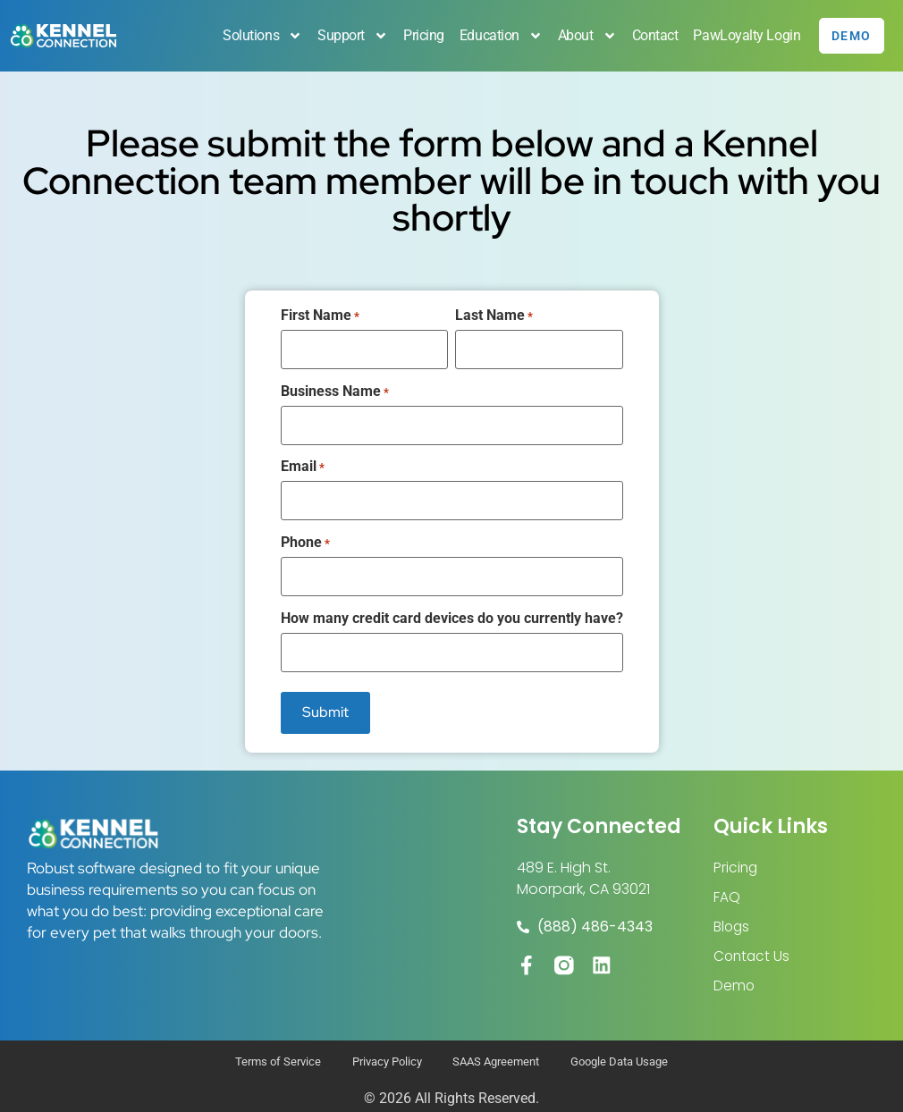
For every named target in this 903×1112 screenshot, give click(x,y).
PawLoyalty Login (743, 35)
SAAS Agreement (500, 1052)
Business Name (335, 388)
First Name (320, 315)
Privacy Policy (379, 1052)
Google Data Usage (636, 1052)
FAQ (726, 879)
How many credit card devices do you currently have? (452, 606)
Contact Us (752, 940)
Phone (305, 534)
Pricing (419, 35)
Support (348, 35)
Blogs (732, 909)
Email (303, 460)
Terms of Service (260, 1052)
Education (496, 35)
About (582, 35)
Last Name (494, 315)
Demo (734, 970)
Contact (651, 35)
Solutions (259, 35)
